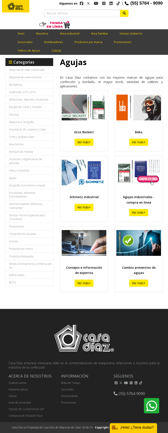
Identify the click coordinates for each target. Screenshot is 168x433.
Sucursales (25, 42)
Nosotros (42, 33)
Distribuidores (53, 42)
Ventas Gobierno (131, 33)
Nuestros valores (18, 389)
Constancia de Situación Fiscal (26, 415)
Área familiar (99, 33)
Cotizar (56, 50)
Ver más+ (84, 142)
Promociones (122, 42)
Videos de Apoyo (29, 50)
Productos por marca (88, 42)
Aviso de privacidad (20, 402)
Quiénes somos (17, 383)
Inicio (21, 33)
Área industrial (69, 33)
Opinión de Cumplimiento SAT (26, 409)
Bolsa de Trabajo (70, 383)
